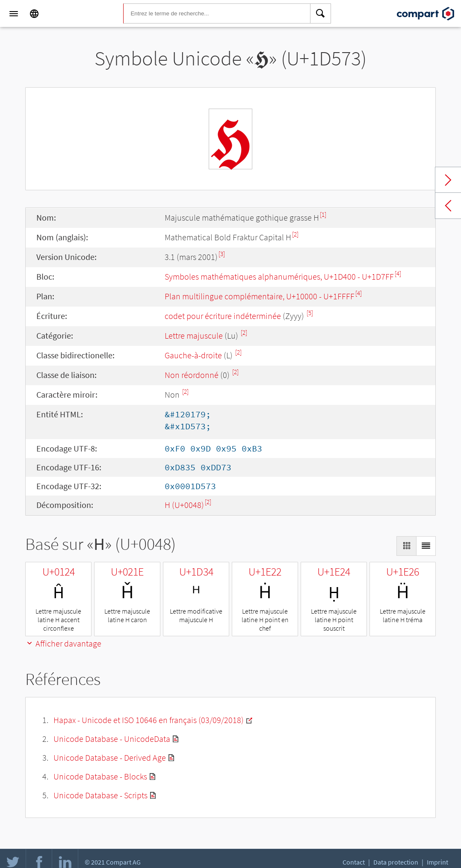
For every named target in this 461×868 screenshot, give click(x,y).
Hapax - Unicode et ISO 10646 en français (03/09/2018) (148, 719)
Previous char (448, 205)
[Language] (34, 13)
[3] (222, 254)
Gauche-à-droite (193, 355)
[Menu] (13, 13)
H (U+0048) (184, 504)
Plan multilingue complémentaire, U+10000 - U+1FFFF (260, 296)
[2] (295, 234)
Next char (448, 180)
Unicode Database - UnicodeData (111, 738)
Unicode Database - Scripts (100, 795)
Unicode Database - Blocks (100, 776)
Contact (354, 862)
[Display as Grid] (406, 546)
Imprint (437, 862)
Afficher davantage (63, 643)
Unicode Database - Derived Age (109, 757)
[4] (398, 273)
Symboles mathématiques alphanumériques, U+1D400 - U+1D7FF (279, 276)
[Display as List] (426, 546)
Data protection (395, 862)
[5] (310, 313)
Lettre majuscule (194, 335)
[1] (323, 214)
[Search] (320, 13)
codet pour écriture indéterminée (223, 315)
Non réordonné (192, 374)
